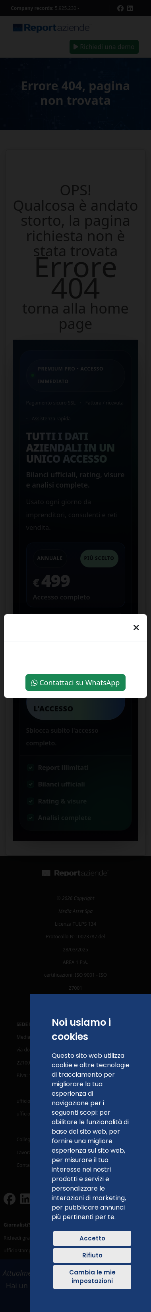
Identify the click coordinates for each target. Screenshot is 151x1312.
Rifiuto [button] (92, 1255)
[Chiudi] (136, 627)
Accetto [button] (92, 1238)
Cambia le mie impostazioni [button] (92, 1277)
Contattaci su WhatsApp (75, 682)
